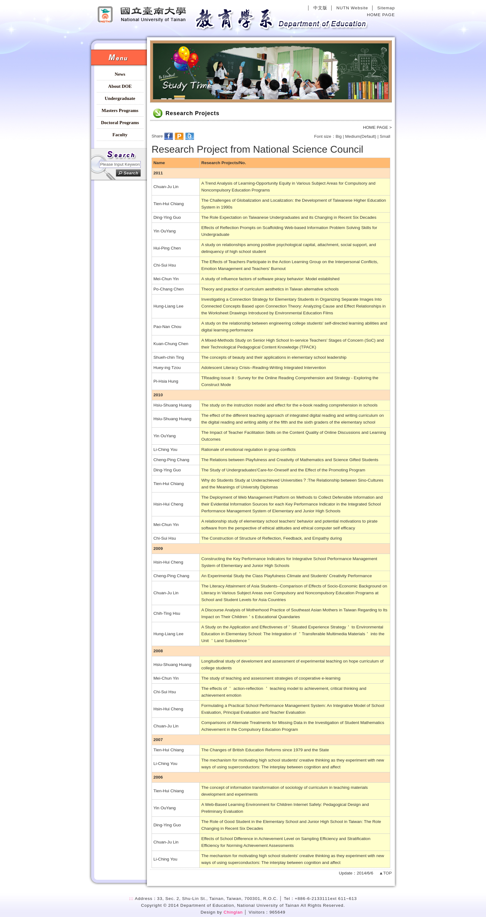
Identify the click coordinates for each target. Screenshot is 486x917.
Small (385, 136)
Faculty (120, 134)
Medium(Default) (360, 136)
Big (339, 136)
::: (93, 2)
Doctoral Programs (120, 122)
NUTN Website (352, 8)
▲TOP (385, 873)
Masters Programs (120, 110)
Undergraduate (120, 98)
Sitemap (386, 8)
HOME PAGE (381, 14)
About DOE (120, 86)
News (120, 74)
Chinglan (233, 912)
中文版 (320, 8)
